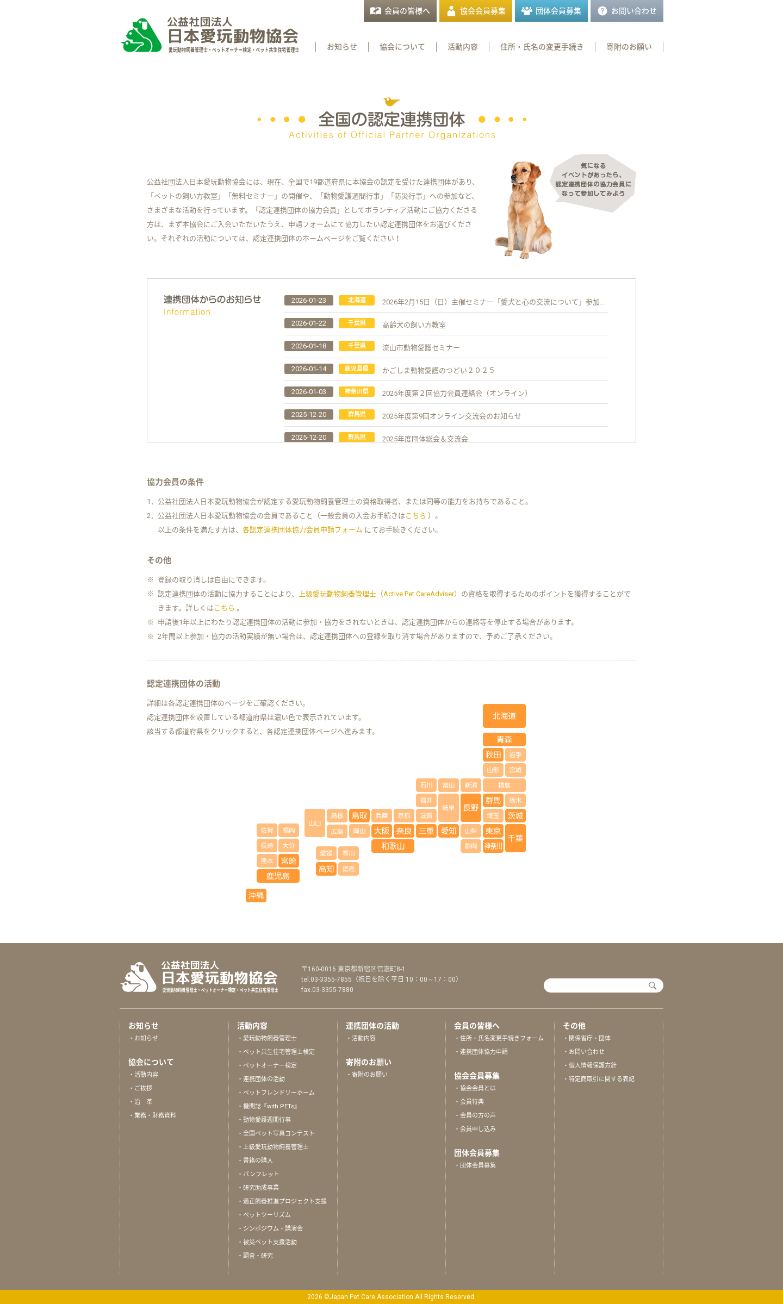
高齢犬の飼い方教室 (414, 325)
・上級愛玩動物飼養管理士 (273, 1147)
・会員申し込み (475, 1129)
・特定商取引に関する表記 (599, 1079)
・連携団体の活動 (261, 1079)
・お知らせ (143, 1038)
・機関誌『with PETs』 (268, 1106)
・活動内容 (143, 1074)
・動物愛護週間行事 (264, 1120)
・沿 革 (140, 1102)
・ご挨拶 (140, 1088)
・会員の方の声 (475, 1115)
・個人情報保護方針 (590, 1065)
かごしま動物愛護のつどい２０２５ (438, 370)
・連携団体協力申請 (481, 1052)
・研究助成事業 (258, 1187)
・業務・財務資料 (152, 1115)
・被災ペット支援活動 (267, 1242)
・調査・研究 (255, 1255)
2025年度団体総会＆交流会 (425, 439)
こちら (415, 515)
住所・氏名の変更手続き (542, 46)
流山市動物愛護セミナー (421, 348)
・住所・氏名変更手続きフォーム (499, 1038)
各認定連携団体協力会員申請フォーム (303, 530)
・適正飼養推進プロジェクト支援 (282, 1201)
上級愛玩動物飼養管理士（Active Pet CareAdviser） (380, 594)
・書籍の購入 (255, 1160)
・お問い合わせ (584, 1052)
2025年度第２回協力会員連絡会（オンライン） (457, 393)
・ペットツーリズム (264, 1215)
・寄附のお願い (367, 1074)
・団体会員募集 (475, 1165)
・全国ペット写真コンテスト (276, 1133)
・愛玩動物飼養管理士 (267, 1038)
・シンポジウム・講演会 (270, 1228)
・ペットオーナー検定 (267, 1065)
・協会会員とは (475, 1088)
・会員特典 (469, 1102)
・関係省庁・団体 (587, 1038)
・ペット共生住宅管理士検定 (276, 1052)
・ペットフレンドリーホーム (276, 1092)
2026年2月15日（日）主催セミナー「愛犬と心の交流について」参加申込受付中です (515, 302)
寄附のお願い (629, 46)
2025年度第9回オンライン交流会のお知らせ (451, 416)
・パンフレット (258, 1174)
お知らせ (342, 46)
